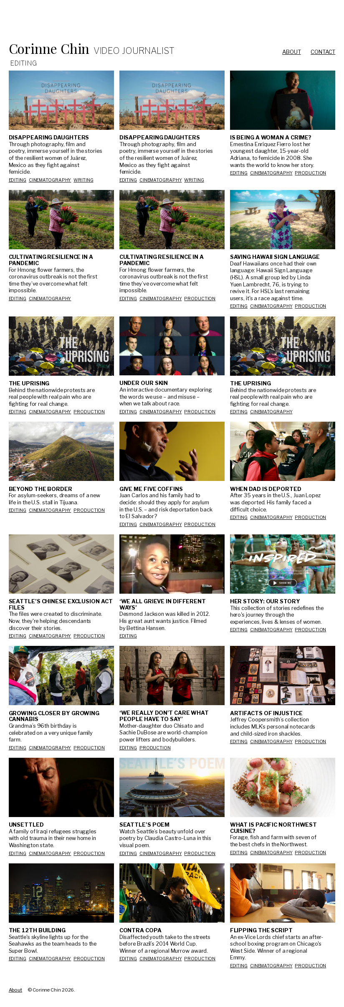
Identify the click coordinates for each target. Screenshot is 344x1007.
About (291, 52)
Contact (323, 52)
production (310, 173)
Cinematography (50, 180)
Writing (83, 180)
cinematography (50, 298)
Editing (17, 180)
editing (17, 298)
